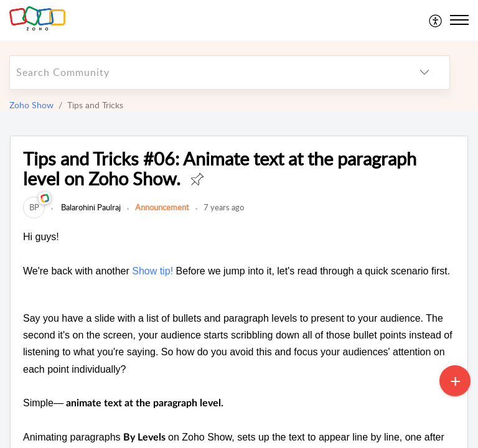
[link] (34, 207)
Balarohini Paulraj (90, 207)
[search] (205, 72)
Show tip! (152, 271)
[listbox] (424, 72)
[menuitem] (436, 20)
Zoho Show (31, 105)
